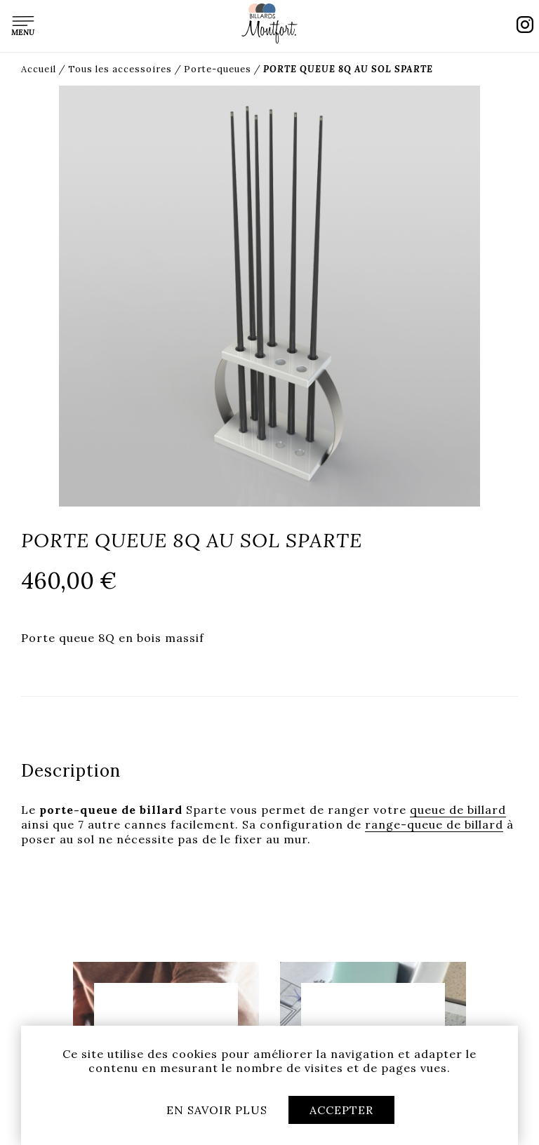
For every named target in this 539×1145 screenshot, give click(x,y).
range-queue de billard (434, 824)
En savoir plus (216, 1110)
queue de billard (458, 810)
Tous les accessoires (120, 69)
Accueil (38, 69)
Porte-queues (217, 69)
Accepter (341, 1110)
